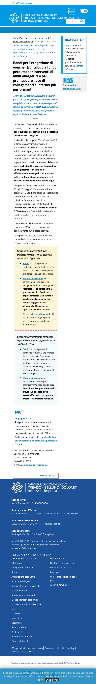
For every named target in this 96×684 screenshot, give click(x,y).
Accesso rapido (35, 648)
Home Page (18, 38)
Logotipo (54, 572)
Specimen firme (19, 590)
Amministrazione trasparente (25, 586)
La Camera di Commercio (23, 558)
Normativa (16, 618)
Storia (14, 572)
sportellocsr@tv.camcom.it (34, 465)
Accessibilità (27, 651)
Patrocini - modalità (60, 567)
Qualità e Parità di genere (62, 563)
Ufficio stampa (57, 558)
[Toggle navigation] (4, 30)
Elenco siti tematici (20, 641)
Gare (13, 609)
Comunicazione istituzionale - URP (72, 84)
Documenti (16, 622)
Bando (26, 263)
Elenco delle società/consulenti (38, 314)
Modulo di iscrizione (33, 278)
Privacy (15, 651)
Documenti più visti (54, 648)
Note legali (71, 648)
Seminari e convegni (23, 41)
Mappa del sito (19, 648)
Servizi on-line (18, 627)
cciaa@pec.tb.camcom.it (28, 544)
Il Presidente (17, 563)
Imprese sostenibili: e (26, 604)
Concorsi (15, 613)
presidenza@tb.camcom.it (24, 548)
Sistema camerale (21, 2)
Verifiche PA (17, 632)
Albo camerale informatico (24, 595)
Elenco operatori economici (24, 599)
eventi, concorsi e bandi (37, 38)
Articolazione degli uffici (23, 576)
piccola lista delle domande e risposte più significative (36, 438)
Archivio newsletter (59, 584)
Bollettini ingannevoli (21, 636)
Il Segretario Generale (22, 567)
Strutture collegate (20, 581)
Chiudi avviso (51, 679)
